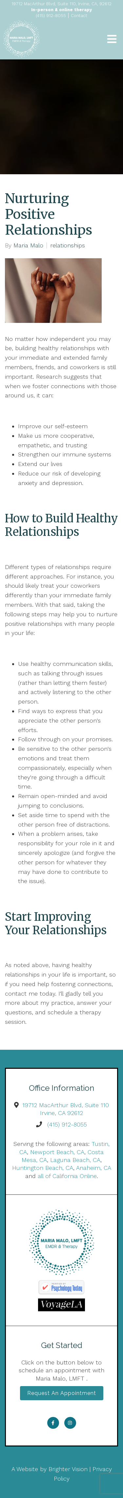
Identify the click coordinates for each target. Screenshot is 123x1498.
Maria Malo (28, 245)
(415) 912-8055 (67, 1124)
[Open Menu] (111, 39)
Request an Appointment (61, 1393)
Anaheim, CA (93, 1167)
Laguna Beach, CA (75, 1159)
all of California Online (67, 1175)
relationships (67, 245)
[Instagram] (70, 1423)
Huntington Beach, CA (42, 1167)
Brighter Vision (68, 1469)
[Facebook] (53, 1423)
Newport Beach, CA (57, 1152)
